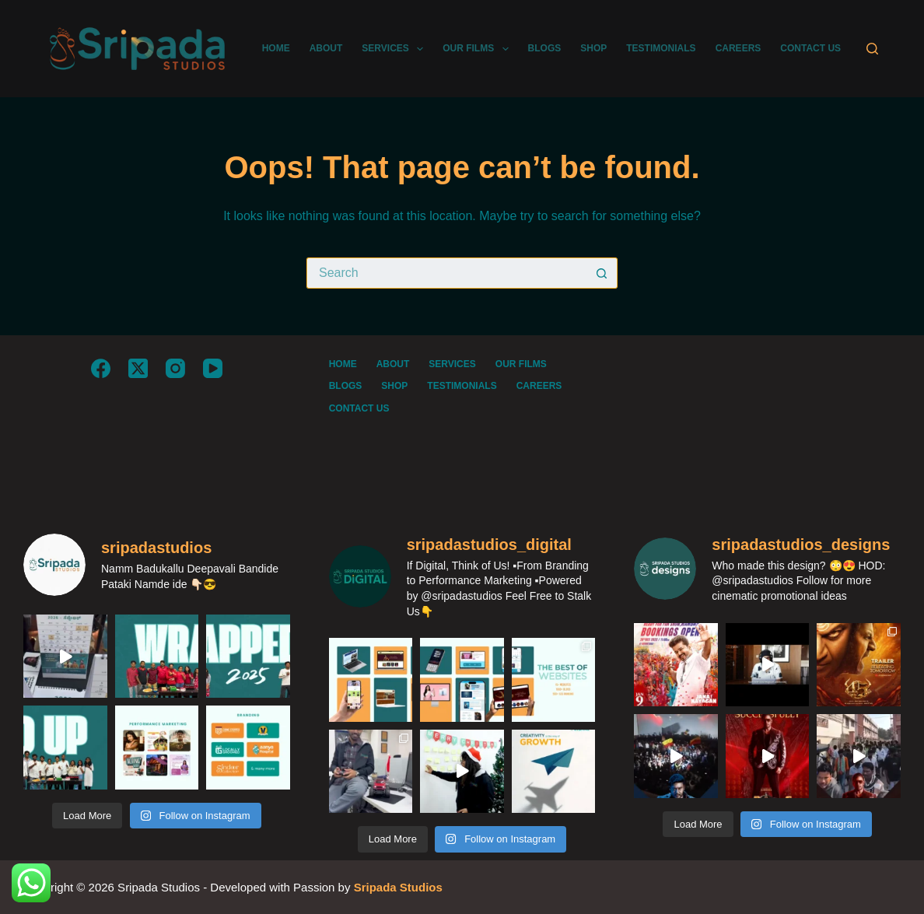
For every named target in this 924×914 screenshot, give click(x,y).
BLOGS (545, 48)
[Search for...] (446, 273)
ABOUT (326, 48)
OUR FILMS (478, 49)
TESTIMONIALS (660, 48)
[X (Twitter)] (138, 368)
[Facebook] (100, 368)
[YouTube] (212, 368)
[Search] (872, 48)
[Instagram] (175, 368)
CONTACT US (810, 48)
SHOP (593, 48)
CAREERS (738, 48)
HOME (276, 48)
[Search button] (602, 273)
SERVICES (395, 49)
